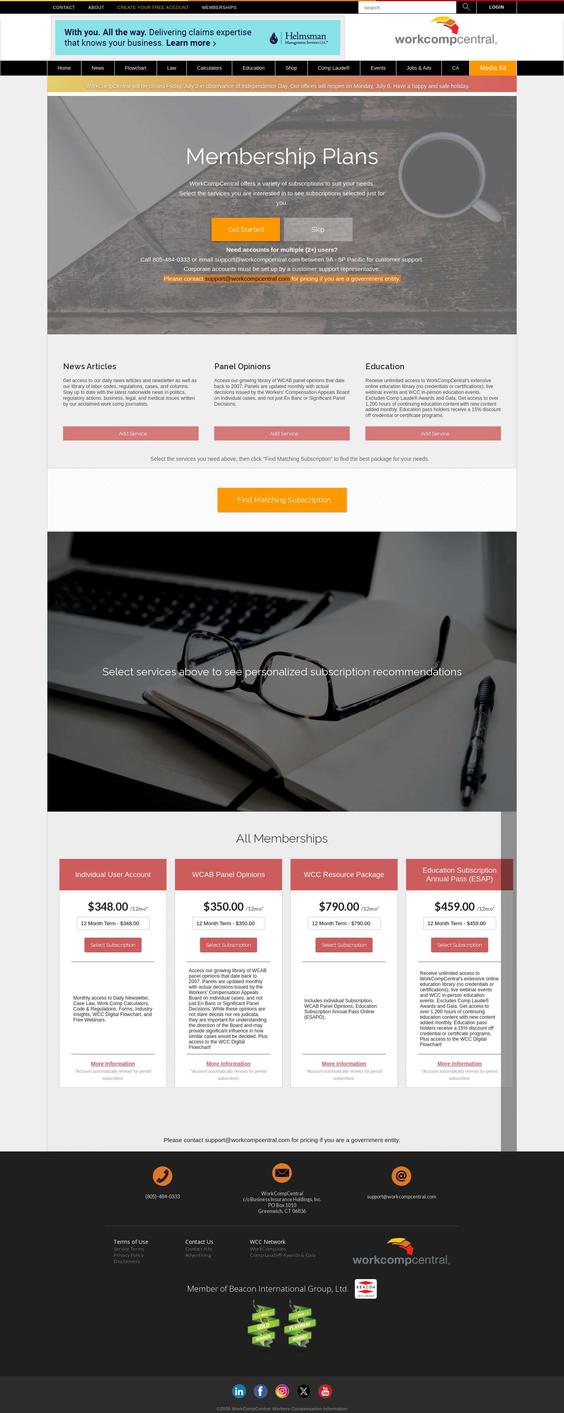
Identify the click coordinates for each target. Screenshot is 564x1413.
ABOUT (96, 7)
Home (64, 68)
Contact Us (199, 1239)
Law (171, 68)
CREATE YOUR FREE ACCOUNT (153, 7)
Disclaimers (127, 1259)
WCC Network (268, 1239)
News (98, 68)
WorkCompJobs (268, 1247)
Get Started (246, 229)
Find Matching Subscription (284, 500)
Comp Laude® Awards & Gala (283, 1253)
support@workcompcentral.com (247, 278)
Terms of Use (131, 1239)
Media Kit (493, 67)
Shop (291, 68)
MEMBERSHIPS (219, 7)
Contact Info (198, 1247)
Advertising (198, 1253)
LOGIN (496, 7)
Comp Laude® (334, 68)
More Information (113, 1064)
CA (455, 68)
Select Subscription (113, 945)
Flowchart (135, 68)
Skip (318, 229)
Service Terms (129, 1247)
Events (378, 68)
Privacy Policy (129, 1253)
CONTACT (64, 7)
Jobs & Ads (419, 68)
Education (254, 68)
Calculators (209, 68)
